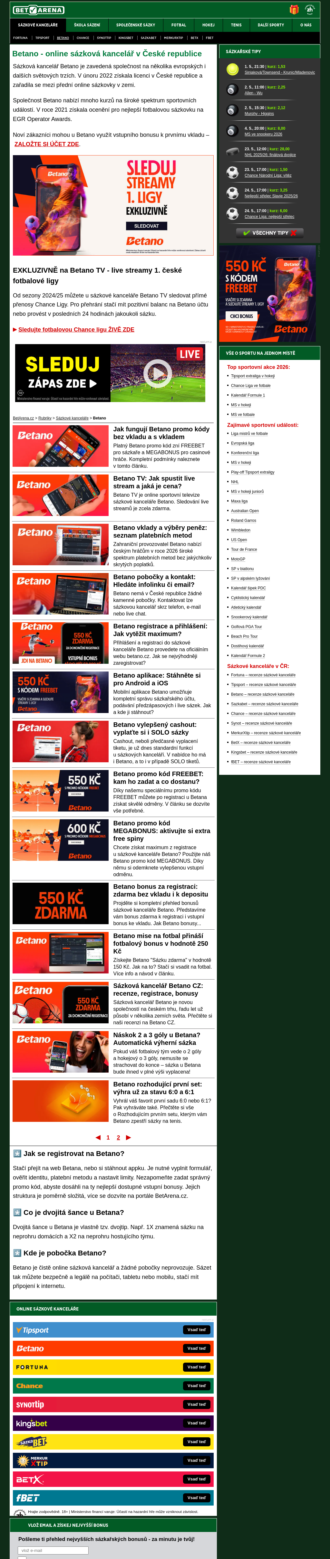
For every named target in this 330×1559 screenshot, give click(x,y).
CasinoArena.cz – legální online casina (57, 1469)
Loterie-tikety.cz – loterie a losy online (147, 1411)
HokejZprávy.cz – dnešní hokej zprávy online (62, 1411)
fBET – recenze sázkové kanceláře (261, 986)
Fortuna (20, 38)
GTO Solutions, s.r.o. (264, 1548)
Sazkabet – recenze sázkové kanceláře (264, 928)
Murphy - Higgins (259, 338)
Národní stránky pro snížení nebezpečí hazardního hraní (241, 1535)
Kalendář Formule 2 (248, 880)
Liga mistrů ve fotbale (249, 658)
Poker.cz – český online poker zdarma (57, 1459)
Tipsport (42, 38)
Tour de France (244, 774)
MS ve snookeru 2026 (263, 359)
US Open (239, 764)
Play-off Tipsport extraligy (253, 697)
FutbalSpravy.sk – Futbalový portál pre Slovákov (156, 1450)
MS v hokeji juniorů (247, 716)
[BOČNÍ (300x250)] (267, 565)
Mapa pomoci (179, 1535)
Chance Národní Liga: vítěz (268, 400)
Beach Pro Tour (244, 861)
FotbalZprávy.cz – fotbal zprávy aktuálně (59, 1401)
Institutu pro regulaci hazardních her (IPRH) (167, 1495)
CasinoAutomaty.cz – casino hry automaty (151, 1401)
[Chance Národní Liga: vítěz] (233, 397)
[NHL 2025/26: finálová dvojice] (233, 376)
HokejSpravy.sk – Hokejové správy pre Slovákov (156, 1440)
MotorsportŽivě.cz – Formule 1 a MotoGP (59, 1430)
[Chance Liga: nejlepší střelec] (233, 438)
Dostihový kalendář (247, 871)
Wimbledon (240, 755)
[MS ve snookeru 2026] (233, 355)
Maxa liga (239, 726)
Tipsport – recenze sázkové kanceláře (263, 909)
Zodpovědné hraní (274, 1495)
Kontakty (34, 1548)
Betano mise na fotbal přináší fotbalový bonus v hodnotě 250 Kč (160, 943)
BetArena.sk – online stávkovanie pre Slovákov (155, 1421)
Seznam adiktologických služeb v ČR (133, 1535)
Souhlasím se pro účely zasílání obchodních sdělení (97, 1347)
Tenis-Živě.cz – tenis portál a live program (60, 1421)
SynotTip (104, 38)
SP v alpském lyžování (250, 803)
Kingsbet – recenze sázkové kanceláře (264, 977)
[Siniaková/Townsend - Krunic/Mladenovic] (233, 294)
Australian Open (245, 735)
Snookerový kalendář (249, 842)
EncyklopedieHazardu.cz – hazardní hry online (154, 1392)
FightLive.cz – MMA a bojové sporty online (60, 1392)
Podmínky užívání (104, 1548)
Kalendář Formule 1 (248, 620)
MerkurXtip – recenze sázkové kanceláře (266, 957)
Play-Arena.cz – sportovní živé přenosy (58, 1440)
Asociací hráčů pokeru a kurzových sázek (50, 1501)
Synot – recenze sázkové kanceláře (261, 948)
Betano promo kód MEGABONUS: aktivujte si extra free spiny (161, 831)
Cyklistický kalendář (248, 822)
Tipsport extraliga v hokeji (253, 600)
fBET (209, 38)
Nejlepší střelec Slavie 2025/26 (271, 420)
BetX (194, 38)
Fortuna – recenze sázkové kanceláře (263, 899)
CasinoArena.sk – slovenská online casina (151, 1459)
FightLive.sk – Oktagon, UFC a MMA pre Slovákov (158, 1430)
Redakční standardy (65, 1548)
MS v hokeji (241, 629)
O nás (15, 1548)
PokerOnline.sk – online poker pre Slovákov (152, 1469)
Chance (83, 38)
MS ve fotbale (243, 639)
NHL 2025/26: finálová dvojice (270, 379)
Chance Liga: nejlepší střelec (269, 441)
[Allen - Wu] (233, 314)
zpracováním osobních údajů (76, 1347)
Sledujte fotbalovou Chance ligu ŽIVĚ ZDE (76, 329)
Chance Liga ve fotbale (251, 610)
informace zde (123, 1521)
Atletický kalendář (246, 832)
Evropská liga (242, 668)
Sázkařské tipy (243, 276)
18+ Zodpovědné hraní (215, 1548)
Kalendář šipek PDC (248, 813)
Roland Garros (243, 745)
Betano (63, 38)
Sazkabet (148, 38)
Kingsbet (126, 38)
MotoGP (238, 784)
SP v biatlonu (242, 793)
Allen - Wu (253, 317)
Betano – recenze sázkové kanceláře (263, 919)
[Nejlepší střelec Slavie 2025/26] (233, 417)
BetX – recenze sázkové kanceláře (261, 967)
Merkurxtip (173, 38)
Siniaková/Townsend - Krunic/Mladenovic (280, 297)
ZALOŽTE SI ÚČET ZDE (47, 144)
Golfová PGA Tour (246, 851)
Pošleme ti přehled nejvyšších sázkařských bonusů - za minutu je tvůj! (106, 1323)
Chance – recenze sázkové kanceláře (263, 938)
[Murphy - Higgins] (233, 335)
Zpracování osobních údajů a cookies (158, 1548)
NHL (235, 706)
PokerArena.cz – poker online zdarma (56, 1450)
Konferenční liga (245, 677)
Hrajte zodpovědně (28, 1515)
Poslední (129, 1137)
